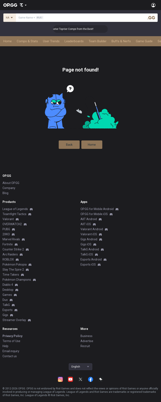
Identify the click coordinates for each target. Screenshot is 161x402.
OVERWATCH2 (12, 224)
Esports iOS (88, 264)
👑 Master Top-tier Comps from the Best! (76, 29)
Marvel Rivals (11, 239)
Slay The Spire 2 (13, 269)
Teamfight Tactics (14, 214)
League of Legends (15, 209)
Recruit (85, 346)
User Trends (51, 41)
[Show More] (23, 5)
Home (7, 41)
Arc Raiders (10, 254)
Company (9, 188)
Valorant (8, 219)
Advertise (86, 341)
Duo (5, 300)
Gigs (5, 315)
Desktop (8, 289)
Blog (5, 193)
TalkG (6, 305)
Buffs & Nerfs (121, 41)
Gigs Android (88, 239)
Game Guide (144, 41)
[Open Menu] (153, 5)
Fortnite (8, 244)
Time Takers (11, 274)
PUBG (6, 229)
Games (7, 294)
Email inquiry (11, 351)
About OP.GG (11, 183)
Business (86, 336)
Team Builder (97, 41)
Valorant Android (91, 229)
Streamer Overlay (14, 320)
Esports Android (91, 259)
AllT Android (88, 219)
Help (5, 346)
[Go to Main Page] (10, 5)
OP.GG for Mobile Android (97, 209)
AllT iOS (85, 224)
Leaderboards (74, 41)
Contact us (10, 356)
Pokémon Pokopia (15, 264)
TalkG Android (89, 249)
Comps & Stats (27, 41)
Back (69, 144)
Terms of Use (11, 341)
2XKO (6, 234)
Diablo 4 (8, 284)
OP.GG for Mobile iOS (94, 214)
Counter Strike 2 (13, 249)
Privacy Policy (12, 336)
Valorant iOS (88, 234)
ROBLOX (8, 259)
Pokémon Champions (17, 279)
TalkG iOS (86, 254)
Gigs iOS (85, 244)
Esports (8, 310)
